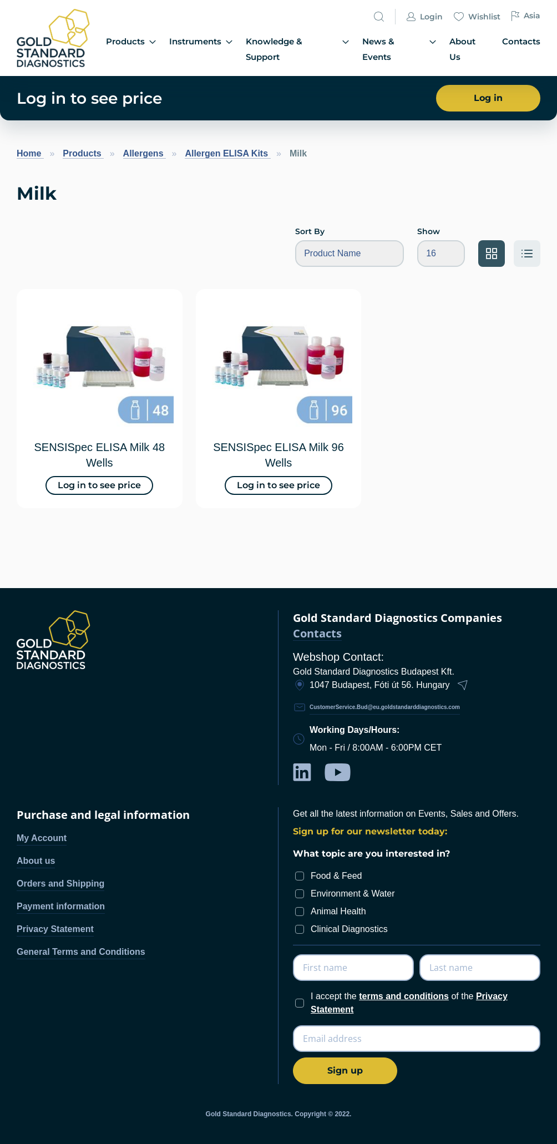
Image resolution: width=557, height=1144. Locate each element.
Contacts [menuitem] (522, 49)
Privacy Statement (55, 929)
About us (36, 860)
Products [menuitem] (144, 49)
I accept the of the (409, 1002)
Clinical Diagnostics (349, 929)
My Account (42, 838)
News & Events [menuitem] (405, 49)
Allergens (144, 153)
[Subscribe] (345, 1070)
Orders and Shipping (60, 883)
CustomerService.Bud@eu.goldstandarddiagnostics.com (385, 707)
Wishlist (477, 26)
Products (83, 153)
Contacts (317, 634)
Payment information (61, 906)
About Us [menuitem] (472, 49)
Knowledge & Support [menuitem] (306, 49)
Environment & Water (352, 893)
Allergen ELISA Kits (227, 153)
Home (30, 153)
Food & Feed (336, 875)
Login (425, 26)
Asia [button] (526, 24)
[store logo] (55, 38)
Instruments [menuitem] (211, 49)
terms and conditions (404, 996)
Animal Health (338, 911)
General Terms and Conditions (81, 951)
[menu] (323, 49)
